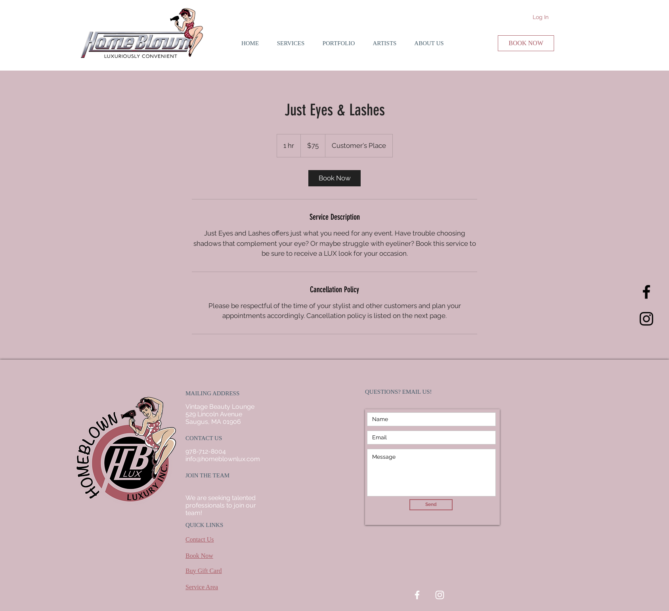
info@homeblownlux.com (222, 459)
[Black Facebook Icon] (646, 292)
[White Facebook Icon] (417, 595)
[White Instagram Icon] (439, 595)
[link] (334, 178)
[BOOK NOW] (526, 43)
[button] (290, 43)
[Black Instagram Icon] (646, 319)
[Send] (431, 504)
